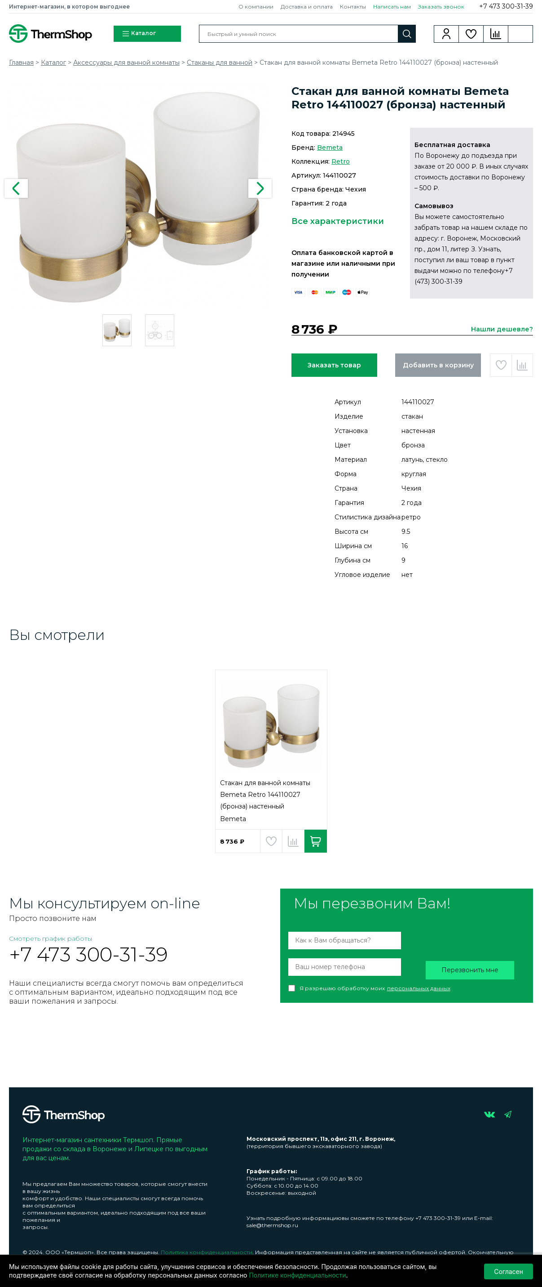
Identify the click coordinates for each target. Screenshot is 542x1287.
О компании (255, 6)
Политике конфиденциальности (297, 1275)
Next (260, 188)
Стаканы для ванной (219, 62)
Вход (446, 33)
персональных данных (418, 988)
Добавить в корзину (438, 365)
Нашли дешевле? (502, 329)
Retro (340, 161)
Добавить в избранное (500, 365)
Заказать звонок (441, 6)
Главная (21, 62)
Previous (16, 188)
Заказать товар (334, 365)
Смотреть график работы (50, 938)
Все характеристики (337, 221)
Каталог (139, 34)
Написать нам (392, 6)
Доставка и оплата (307, 6)
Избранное (471, 33)
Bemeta (330, 147)
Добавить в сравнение (522, 365)
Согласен (508, 1271)
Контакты (353, 6)
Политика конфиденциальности (206, 1252)
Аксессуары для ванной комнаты (126, 62)
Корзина (520, 33)
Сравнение (496, 33)
